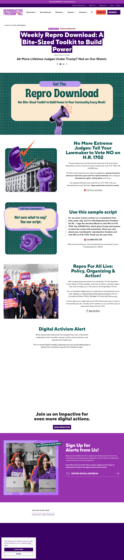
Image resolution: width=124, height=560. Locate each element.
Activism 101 (37, 514)
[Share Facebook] (57, 64)
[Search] (92, 12)
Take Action (30, 12)
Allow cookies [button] (18, 549)
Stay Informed (45, 12)
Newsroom (102, 5)
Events (118, 5)
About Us (92, 5)
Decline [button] (18, 554)
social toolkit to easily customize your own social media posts (64, 344)
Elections (59, 12)
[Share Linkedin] (63, 64)
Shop (112, 5)
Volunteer (82, 12)
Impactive (70, 414)
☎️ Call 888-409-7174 (93, 239)
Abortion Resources (78, 5)
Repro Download (48, 514)
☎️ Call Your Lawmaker (93, 190)
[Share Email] (60, 64)
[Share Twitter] (67, 64)
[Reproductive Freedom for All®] (13, 12)
